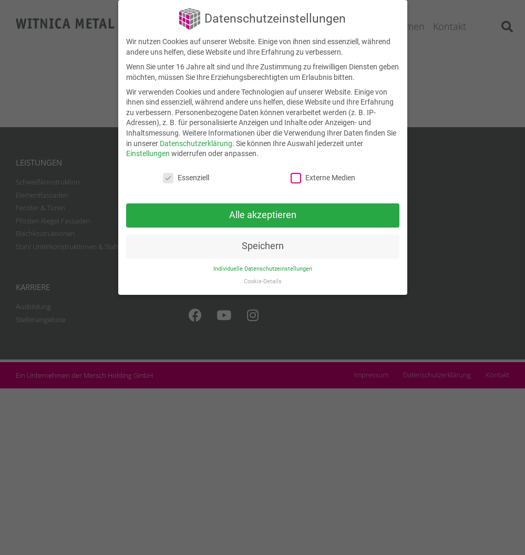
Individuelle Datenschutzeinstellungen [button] (262, 268)
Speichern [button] (263, 246)
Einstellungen (148, 153)
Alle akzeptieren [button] (262, 215)
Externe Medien (323, 178)
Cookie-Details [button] (263, 281)
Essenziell (186, 178)
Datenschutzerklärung (196, 143)
